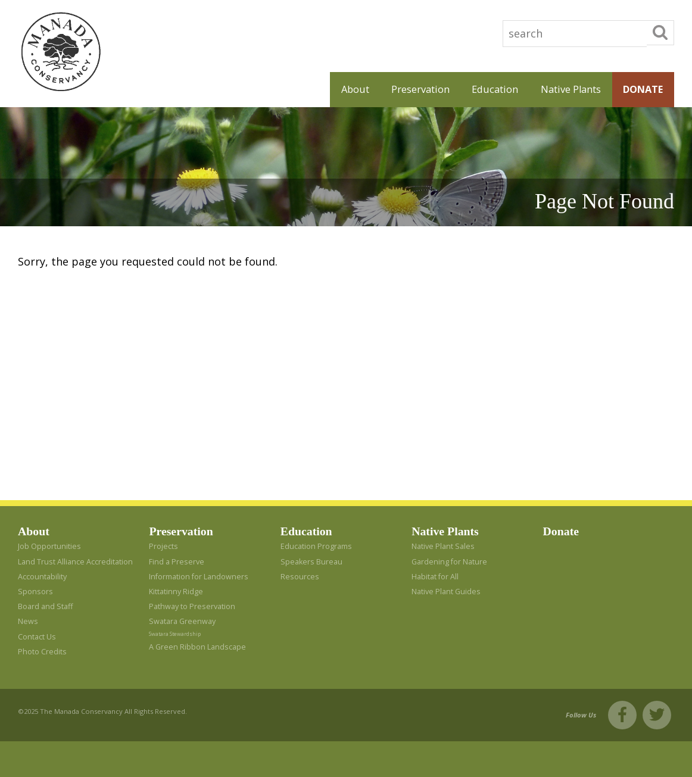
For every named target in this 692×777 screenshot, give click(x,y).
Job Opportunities (49, 546)
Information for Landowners (198, 577)
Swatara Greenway (182, 621)
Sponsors (35, 591)
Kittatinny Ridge (176, 591)
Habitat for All (435, 577)
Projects (163, 546)
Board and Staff (45, 606)
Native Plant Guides (446, 591)
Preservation (420, 89)
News (28, 621)
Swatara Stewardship (175, 634)
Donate (643, 89)
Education (495, 89)
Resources (299, 577)
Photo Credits (42, 652)
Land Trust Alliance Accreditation (75, 562)
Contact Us (37, 637)
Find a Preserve (176, 562)
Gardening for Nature (449, 562)
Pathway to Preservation (192, 606)
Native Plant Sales (443, 546)
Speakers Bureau (311, 562)
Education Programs (316, 546)
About (355, 89)
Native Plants (571, 89)
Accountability (42, 577)
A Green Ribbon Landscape (197, 647)
